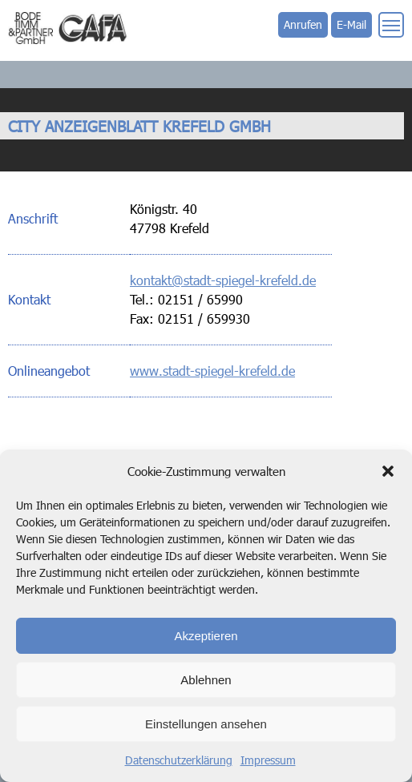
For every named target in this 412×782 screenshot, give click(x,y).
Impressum (268, 760)
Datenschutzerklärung (178, 760)
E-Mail (351, 24)
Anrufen (303, 24)
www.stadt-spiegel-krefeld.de (212, 370)
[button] (388, 471)
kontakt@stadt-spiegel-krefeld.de (223, 280)
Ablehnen (205, 680)
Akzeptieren (205, 636)
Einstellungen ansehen (206, 724)
